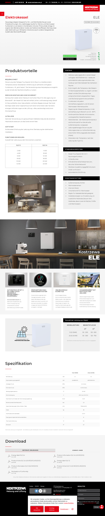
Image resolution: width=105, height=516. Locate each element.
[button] (2, 14)
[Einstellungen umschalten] (64, 509)
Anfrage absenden (70, 58)
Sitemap (42, 486)
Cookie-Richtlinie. (69, 503)
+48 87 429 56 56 (19, 2)
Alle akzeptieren (37, 509)
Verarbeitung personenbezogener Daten (89, 503)
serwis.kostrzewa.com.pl (35, 2)
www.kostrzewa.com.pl (58, 491)
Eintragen (97, 507)
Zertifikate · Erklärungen (30, 450)
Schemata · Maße (77, 450)
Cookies (31, 486)
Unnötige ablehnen (51, 509)
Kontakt (57, 494)
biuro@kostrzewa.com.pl (59, 490)
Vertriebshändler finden (69, 56)
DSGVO (37, 486)
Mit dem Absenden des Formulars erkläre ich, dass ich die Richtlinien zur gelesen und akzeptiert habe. (88, 503)
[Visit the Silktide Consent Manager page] (72, 509)
